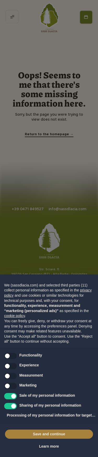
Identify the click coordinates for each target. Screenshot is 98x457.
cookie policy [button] (14, 316)
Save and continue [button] (49, 434)
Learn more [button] (49, 446)
